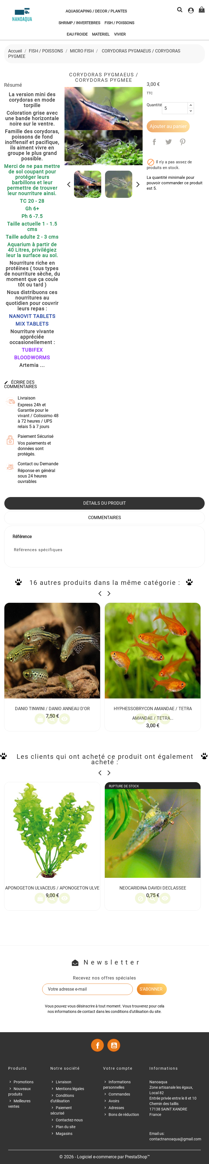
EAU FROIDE (77, 34)
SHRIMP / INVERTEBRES (79, 23)
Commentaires (104, 517)
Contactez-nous (69, 1120)
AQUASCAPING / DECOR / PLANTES (96, 11)
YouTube (113, 1045)
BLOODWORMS (32, 357)
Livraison (63, 1082)
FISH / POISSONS (119, 23)
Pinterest (182, 141)
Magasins (64, 1133)
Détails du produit (104, 503)
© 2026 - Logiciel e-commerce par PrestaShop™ (104, 1156)
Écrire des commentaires (20, 384)
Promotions (23, 1082)
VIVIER (120, 34)
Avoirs (114, 1101)
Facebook (97, 1045)
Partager (154, 141)
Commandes (119, 1094)
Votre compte (118, 1068)
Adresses (116, 1108)
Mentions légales (70, 1089)
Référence (22, 536)
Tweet (168, 141)
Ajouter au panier (168, 126)
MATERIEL (101, 34)
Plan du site (65, 1127)
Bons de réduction (124, 1114)
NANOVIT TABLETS (32, 316)
